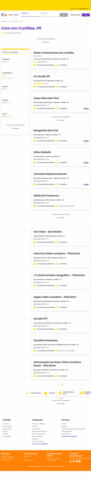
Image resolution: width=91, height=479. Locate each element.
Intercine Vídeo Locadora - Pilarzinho (59, 253)
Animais (34, 426)
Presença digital (29, 460)
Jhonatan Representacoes (52, 174)
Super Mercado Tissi (48, 98)
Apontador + (27, 456)
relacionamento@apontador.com (80, 458)
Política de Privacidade (53, 458)
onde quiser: (43, 13)
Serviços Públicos (66, 431)
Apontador (4, 21)
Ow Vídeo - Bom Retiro (50, 231)
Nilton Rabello (44, 152)
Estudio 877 (43, 318)
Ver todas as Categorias (40, 444)
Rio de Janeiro (7, 426)
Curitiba (5, 434)
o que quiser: (24, 13)
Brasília (5, 431)
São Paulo (6, 424)
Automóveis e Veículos (39, 431)
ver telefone (65, 65)
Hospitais (64, 426)
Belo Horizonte (7, 429)
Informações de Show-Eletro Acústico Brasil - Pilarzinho (59, 363)
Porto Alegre (6, 436)
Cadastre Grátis (75, 15)
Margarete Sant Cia (48, 130)
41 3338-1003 (40, 56)
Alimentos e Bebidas (38, 424)
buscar (64, 15)
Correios (64, 424)
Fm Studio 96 (44, 76)
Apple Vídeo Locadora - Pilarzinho (57, 297)
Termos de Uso (5, 460)
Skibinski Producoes (48, 195)
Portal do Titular (51, 460)
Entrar (86, 15)
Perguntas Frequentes (7, 458)
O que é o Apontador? (7, 456)
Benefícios (35, 439)
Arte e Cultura (36, 429)
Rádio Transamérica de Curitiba (56, 53)
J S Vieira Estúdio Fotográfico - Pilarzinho (61, 275)
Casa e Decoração (38, 441)
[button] (59, 398)
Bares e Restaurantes (38, 434)
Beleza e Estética (37, 436)
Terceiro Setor (65, 434)
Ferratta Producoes (48, 340)
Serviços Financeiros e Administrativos (73, 429)
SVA (25, 458)
